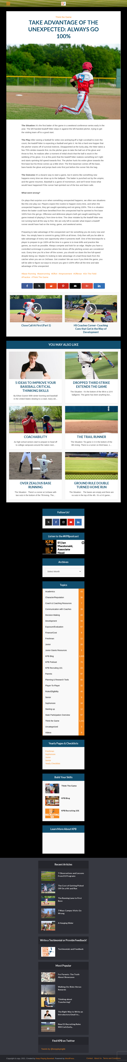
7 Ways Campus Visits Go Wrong (69, 912)
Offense (78, 273)
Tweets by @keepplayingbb (53, 1049)
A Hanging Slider (65, 923)
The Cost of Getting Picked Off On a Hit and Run (71, 887)
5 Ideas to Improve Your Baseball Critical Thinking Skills (35, 387)
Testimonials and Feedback (70, 949)
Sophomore (50, 754)
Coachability (35, 437)
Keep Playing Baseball (45, 1058)
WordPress (69, 1058)
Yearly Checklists (52, 763)
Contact (90, 1058)
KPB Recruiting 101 (70, 810)
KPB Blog (65, 798)
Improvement (66, 273)
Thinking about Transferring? (65, 1000)
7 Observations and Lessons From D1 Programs (71, 874)
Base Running (29, 273)
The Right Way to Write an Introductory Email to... (70, 1013)
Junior (48, 757)
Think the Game (64, 17)
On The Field (90, 273)
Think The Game (40, 277)
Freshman (49, 751)
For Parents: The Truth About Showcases (68, 975)
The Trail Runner (91, 437)
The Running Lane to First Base (70, 899)
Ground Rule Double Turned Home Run (91, 485)
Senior (48, 760)
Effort (54, 273)
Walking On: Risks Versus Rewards (69, 988)
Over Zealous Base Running (35, 485)
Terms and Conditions (112, 1058)
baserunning (44, 273)
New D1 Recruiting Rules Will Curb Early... (69, 1025)
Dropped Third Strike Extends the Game (91, 385)
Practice (26, 277)
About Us (98, 1058)
